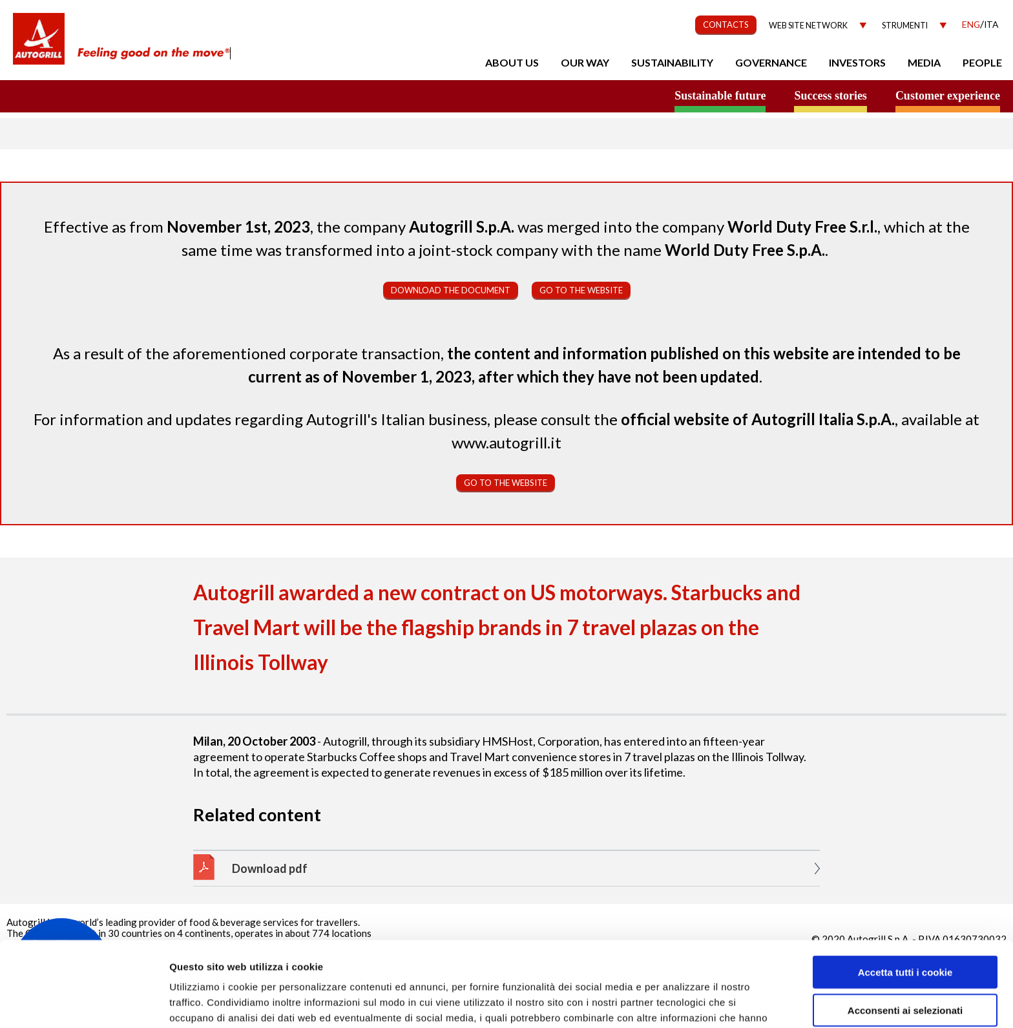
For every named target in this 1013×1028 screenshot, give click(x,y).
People (982, 62)
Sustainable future (720, 95)
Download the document (450, 290)
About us (512, 62)
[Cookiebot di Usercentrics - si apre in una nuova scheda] (83, 1002)
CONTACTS (726, 24)
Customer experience (947, 95)
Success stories (830, 95)
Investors (857, 62)
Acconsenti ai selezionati (905, 937)
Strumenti (905, 25)
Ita (991, 24)
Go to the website (581, 290)
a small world (124, 95)
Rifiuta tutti (904, 974)
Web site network (808, 25)
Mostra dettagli (686, 1002)
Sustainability (672, 62)
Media (924, 62)
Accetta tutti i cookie (905, 899)
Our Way (585, 62)
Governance (771, 62)
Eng (971, 24)
